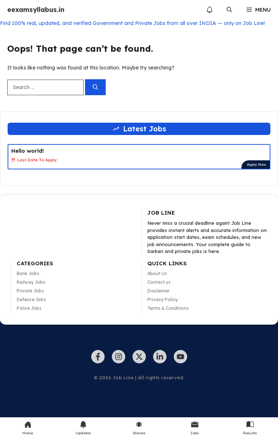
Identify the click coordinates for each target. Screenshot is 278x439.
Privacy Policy (162, 299)
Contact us (158, 282)
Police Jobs (29, 308)
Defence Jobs (31, 299)
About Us (157, 273)
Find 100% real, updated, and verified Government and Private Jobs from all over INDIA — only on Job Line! (132, 23)
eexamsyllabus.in (35, 9)
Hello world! (27, 150)
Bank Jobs (28, 273)
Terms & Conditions (168, 308)
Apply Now (256, 164)
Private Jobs (30, 291)
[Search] (95, 87)
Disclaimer (158, 291)
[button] (229, 10)
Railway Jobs (31, 282)
